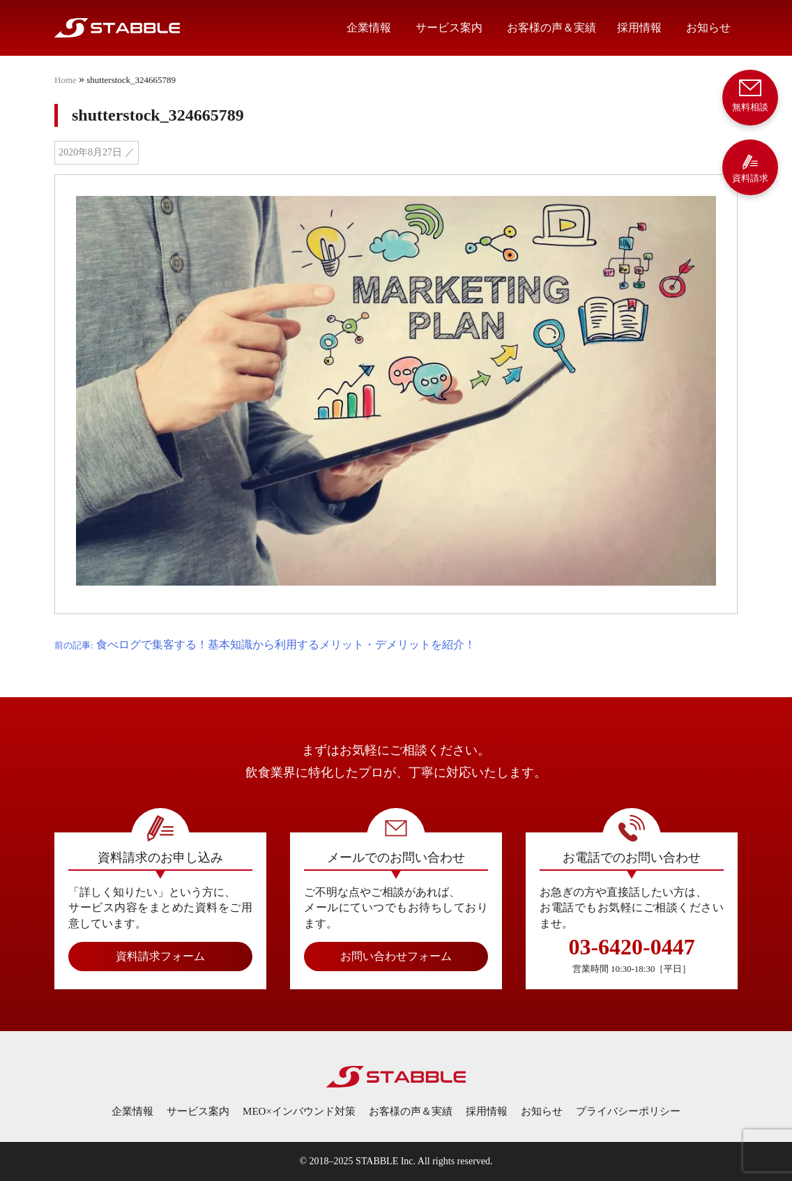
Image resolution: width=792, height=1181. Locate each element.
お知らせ (708, 27)
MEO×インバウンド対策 (299, 1111)
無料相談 (750, 94)
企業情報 (368, 27)
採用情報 (639, 27)
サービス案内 (449, 27)
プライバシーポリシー (628, 1111)
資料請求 (750, 168)
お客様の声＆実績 (551, 27)
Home (65, 80)
